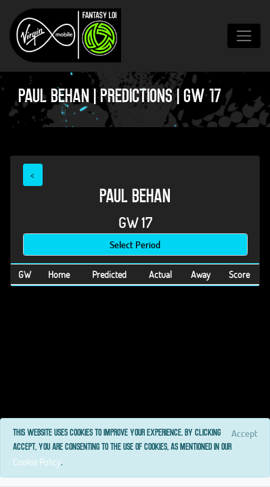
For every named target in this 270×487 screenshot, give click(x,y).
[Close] (244, 433)
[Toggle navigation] (244, 35)
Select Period (135, 244)
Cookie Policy (37, 461)
